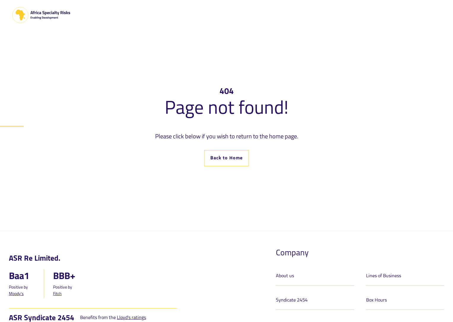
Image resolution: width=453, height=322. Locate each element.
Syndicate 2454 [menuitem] (210, 14)
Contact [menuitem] (430, 15)
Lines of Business (383, 276)
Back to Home (226, 158)
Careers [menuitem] (296, 14)
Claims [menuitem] (317, 14)
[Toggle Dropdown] (135, 14)
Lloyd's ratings (131, 317)
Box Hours (376, 300)
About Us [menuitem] (121, 14)
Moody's (16, 294)
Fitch (57, 294)
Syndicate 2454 (292, 300)
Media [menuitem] (336, 14)
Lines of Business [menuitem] (162, 14)
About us (285, 276)
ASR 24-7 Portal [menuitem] (258, 14)
